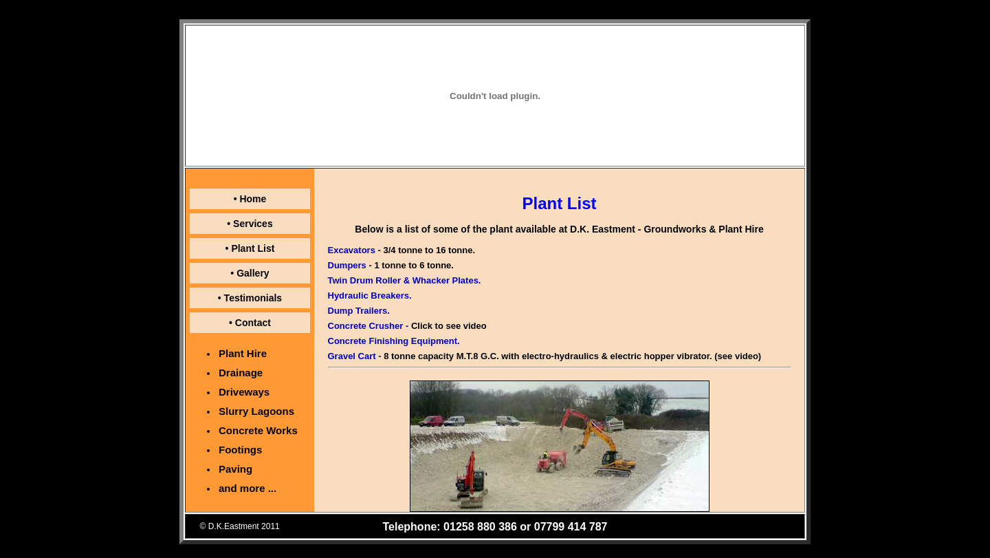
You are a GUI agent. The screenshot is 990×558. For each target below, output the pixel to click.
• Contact (250, 322)
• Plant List (250, 248)
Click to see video (449, 326)
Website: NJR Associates (741, 526)
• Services (249, 223)
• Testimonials (250, 297)
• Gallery (249, 273)
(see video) (737, 356)
